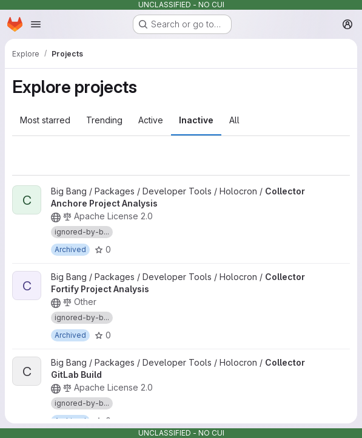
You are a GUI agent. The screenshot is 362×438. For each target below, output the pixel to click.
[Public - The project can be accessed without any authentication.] (56, 217)
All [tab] (234, 120)
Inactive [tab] (196, 120)
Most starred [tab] (45, 120)
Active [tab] (150, 120)
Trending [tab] (104, 120)
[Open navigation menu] (35, 24)
